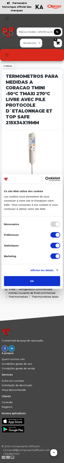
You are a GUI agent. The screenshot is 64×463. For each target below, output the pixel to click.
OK (32, 281)
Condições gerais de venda (18, 368)
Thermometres (18, 296)
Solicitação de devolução (17, 385)
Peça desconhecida (14, 390)
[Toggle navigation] (7, 18)
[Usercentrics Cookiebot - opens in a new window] (45, 179)
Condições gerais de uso (17, 363)
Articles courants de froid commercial (31, 293)
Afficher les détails (41, 270)
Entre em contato (13, 380)
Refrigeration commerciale (35, 289)
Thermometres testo (45, 296)
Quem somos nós (13, 359)
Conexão (7, 402)
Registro (7, 407)
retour (7, 66)
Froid (12, 289)
